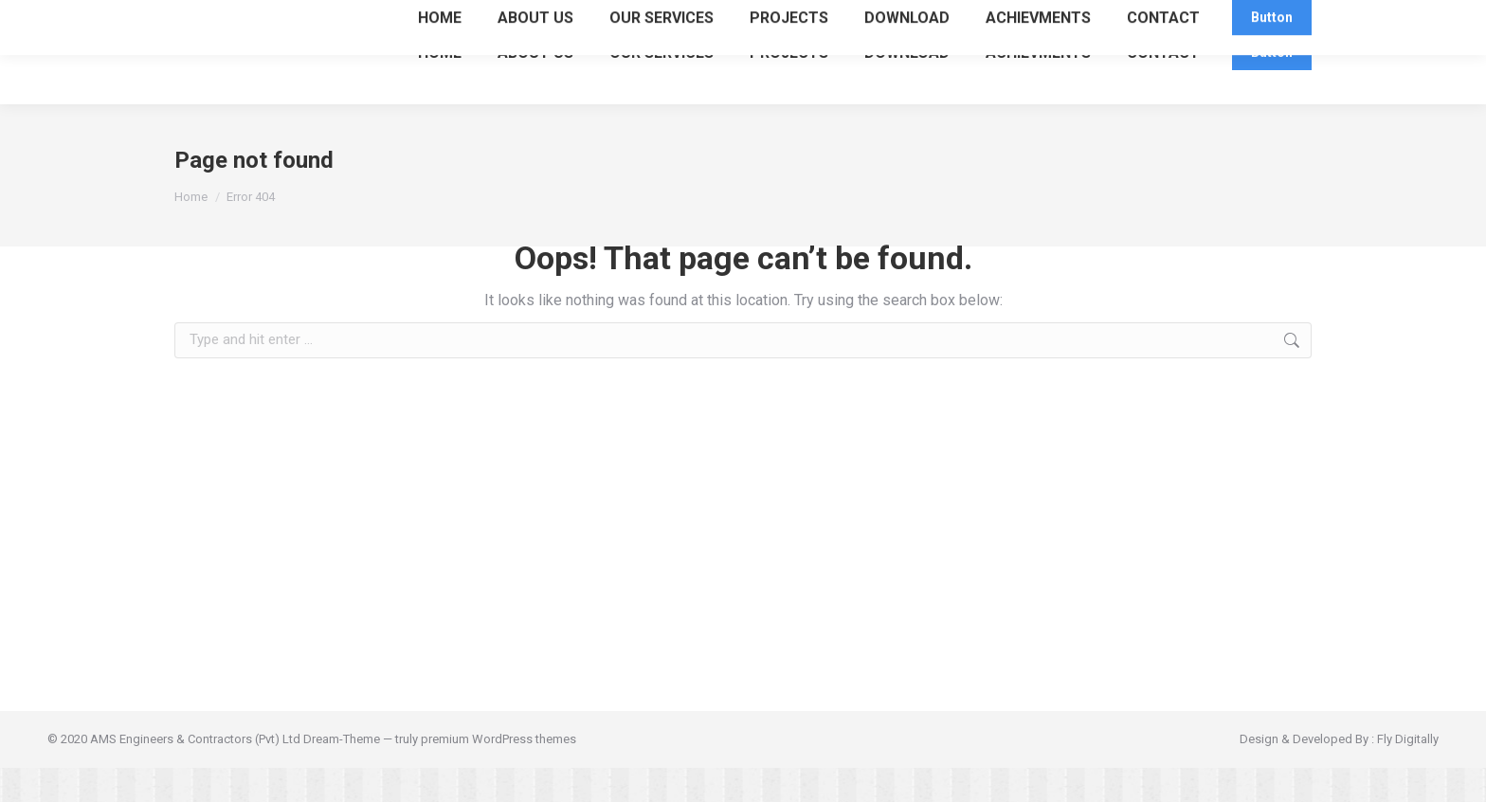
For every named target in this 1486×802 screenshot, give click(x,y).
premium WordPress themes (498, 773)
